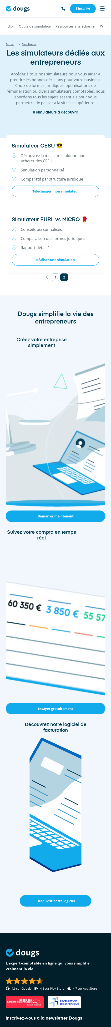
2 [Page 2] (64, 277)
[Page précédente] (47, 277)
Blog (11, 26)
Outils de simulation (35, 26)
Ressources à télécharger (76, 26)
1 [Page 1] (55, 277)
